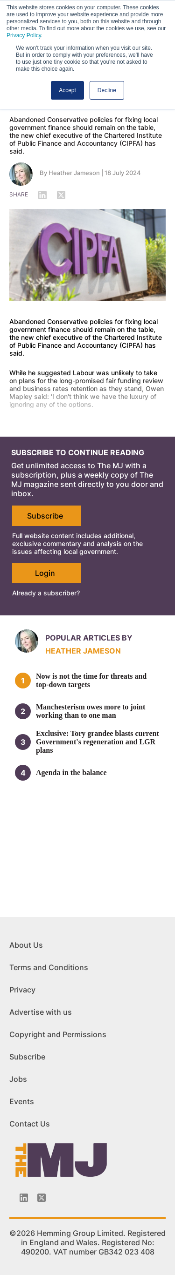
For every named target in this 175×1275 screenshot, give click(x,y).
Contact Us (29, 1123)
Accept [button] (67, 90)
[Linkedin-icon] (24, 1198)
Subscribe (45, 515)
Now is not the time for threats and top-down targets (91, 680)
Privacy (22, 989)
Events (21, 1101)
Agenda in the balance (71, 772)
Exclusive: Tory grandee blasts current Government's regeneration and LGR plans (97, 741)
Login (45, 573)
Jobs (18, 1079)
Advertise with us (40, 1012)
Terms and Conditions (48, 967)
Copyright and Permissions (57, 1034)
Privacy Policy (24, 35)
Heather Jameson (74, 172)
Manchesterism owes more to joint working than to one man (90, 711)
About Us (26, 945)
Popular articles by (89, 637)
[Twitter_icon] (41, 1198)
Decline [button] (107, 90)
